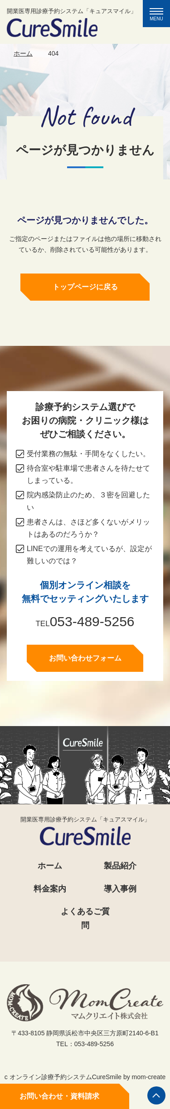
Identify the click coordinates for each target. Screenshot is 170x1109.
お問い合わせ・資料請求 (59, 1096)
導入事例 (120, 888)
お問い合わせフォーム (85, 659)
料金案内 (50, 888)
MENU (160, 14)
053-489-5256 (92, 622)
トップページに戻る (85, 287)
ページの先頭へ (156, 1095)
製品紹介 (120, 865)
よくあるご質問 (85, 918)
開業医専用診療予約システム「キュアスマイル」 (71, 22)
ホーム (23, 53)
